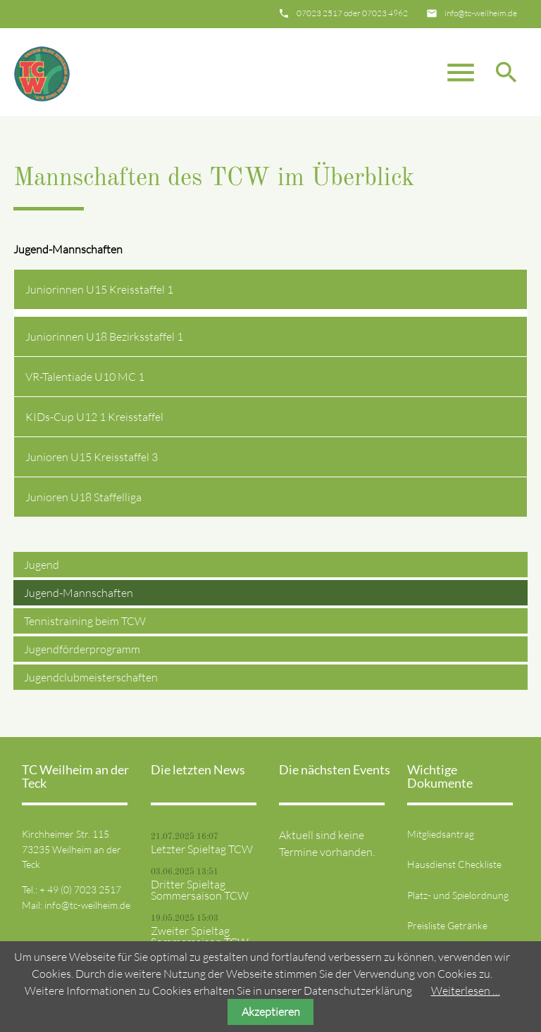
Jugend (41, 565)
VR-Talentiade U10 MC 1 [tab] (84, 377)
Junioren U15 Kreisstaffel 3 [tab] (91, 457)
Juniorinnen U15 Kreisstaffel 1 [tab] (99, 289)
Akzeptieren (271, 1012)
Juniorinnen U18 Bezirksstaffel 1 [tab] (104, 336)
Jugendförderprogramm (82, 649)
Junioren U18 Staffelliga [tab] (83, 497)
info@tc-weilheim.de (480, 13)
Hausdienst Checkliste (454, 864)
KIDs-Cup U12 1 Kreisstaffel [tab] (94, 417)
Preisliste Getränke (447, 925)
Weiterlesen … (465, 990)
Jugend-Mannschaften (78, 593)
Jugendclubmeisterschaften (91, 677)
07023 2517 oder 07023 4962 (352, 13)
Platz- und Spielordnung (458, 895)
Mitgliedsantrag (440, 834)
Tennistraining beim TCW (85, 621)
